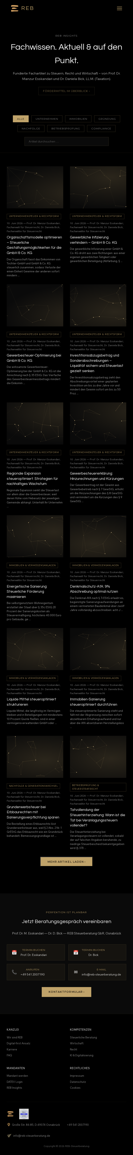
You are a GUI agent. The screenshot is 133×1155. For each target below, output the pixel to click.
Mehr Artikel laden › (66, 861)
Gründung (107, 118)
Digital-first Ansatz (18, 1043)
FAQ (9, 1055)
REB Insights (14, 1087)
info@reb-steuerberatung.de (28, 1136)
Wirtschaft (76, 1043)
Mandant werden (17, 1075)
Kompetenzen (80, 1029)
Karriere (12, 1049)
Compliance (101, 128)
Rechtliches (80, 1068)
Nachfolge (31, 128)
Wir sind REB (15, 1037)
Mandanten (16, 1068)
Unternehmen (47, 118)
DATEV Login (15, 1081)
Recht (73, 1049)
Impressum (77, 1075)
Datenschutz (78, 1081)
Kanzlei (13, 1029)
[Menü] (119, 8)
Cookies (75, 1087)
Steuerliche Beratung (83, 1037)
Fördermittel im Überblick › (66, 91)
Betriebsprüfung (65, 128)
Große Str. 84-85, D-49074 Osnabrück (33, 1125)
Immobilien (78, 118)
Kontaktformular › (66, 991)
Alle (20, 118)
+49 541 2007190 (78, 1124)
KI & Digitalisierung (81, 1055)
